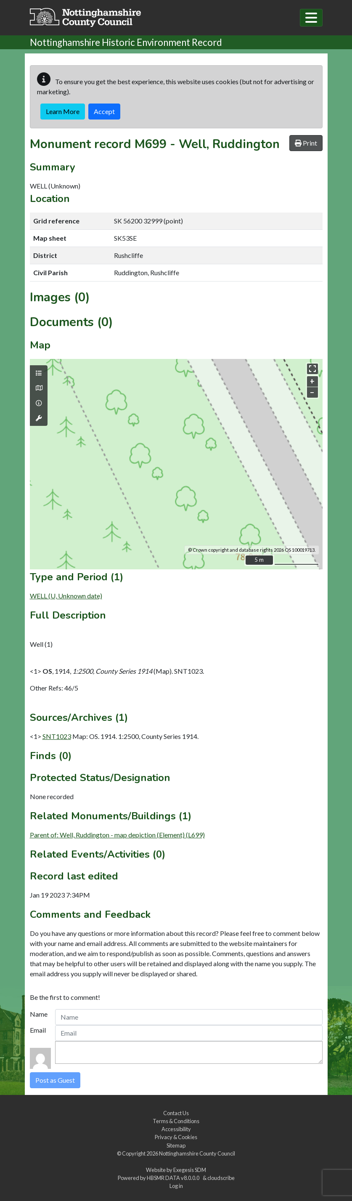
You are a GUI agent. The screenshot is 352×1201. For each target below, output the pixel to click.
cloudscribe (221, 1177)
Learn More (62, 111)
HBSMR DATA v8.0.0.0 (174, 1177)
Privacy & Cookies (176, 1137)
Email (38, 1030)
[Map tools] (38, 418)
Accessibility (176, 1129)
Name (39, 1014)
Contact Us (176, 1113)
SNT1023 (56, 736)
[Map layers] (38, 373)
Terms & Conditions (176, 1121)
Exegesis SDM (189, 1169)
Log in (176, 1185)
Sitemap (176, 1145)
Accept (104, 111)
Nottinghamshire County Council (197, 1153)
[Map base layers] (38, 388)
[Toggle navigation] (311, 18)
